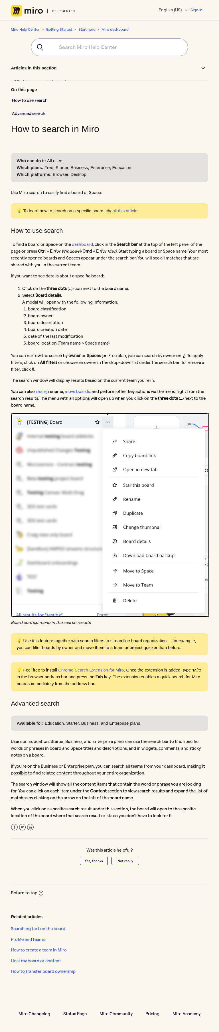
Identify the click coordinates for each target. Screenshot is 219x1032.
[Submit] (38, 47)
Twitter (22, 827)
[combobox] (109, 47)
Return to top (27, 892)
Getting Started (59, 29)
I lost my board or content (36, 960)
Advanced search (28, 113)
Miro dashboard (115, 29)
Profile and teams (28, 939)
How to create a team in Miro (39, 950)
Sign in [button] (196, 10)
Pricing (152, 1013)
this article (127, 210)
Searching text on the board (38, 928)
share (41, 391)
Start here (86, 29)
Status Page (75, 1013)
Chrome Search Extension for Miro (91, 670)
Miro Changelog (34, 1013)
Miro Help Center (25, 29)
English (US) (170, 10)
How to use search (30, 100)
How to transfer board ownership (43, 971)
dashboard (82, 244)
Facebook (14, 827)
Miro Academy (186, 1013)
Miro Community (116, 1013)
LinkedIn (30, 827)
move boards (77, 391)
